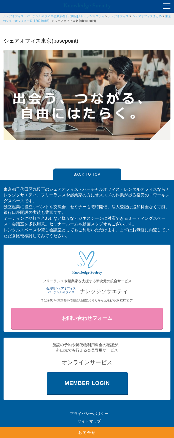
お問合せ (87, 433)
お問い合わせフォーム (87, 318)
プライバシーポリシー (89, 413)
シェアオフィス (118, 16)
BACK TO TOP (87, 174)
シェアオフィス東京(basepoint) (75, 21)
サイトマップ (89, 421)
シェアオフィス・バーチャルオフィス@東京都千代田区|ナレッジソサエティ (54, 16)
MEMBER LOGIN (87, 383)
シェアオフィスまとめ (147, 16)
